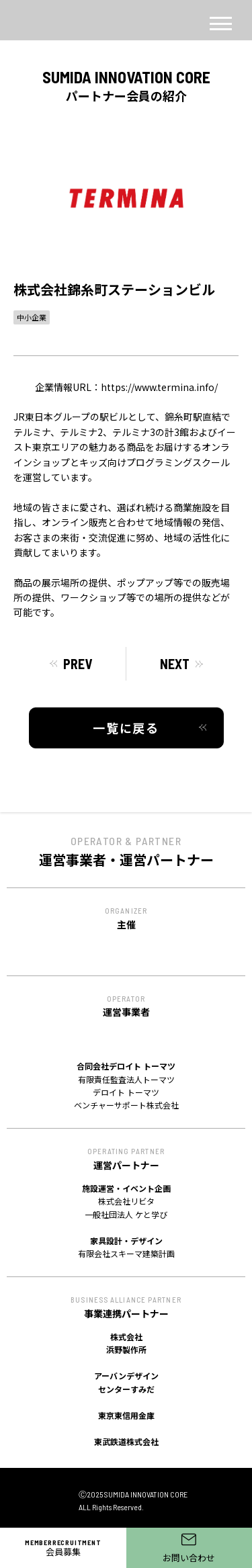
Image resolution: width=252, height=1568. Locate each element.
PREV (77, 664)
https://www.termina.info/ (159, 387)
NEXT (175, 664)
